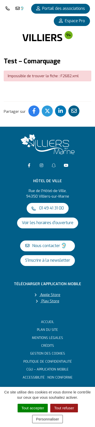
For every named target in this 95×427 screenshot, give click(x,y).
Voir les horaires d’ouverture (47, 222)
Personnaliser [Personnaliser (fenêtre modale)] (47, 419)
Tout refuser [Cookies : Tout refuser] (64, 408)
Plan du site (47, 330)
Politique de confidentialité (47, 361)
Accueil (47, 322)
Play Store (47, 301)
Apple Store (47, 294)
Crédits (47, 345)
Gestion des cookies (47, 353)
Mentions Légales (47, 338)
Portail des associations (60, 8)
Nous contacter (46, 245)
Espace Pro (72, 20)
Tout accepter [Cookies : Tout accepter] (32, 408)
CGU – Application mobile (47, 369)
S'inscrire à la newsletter (47, 260)
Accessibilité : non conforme (48, 377)
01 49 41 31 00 (47, 208)
